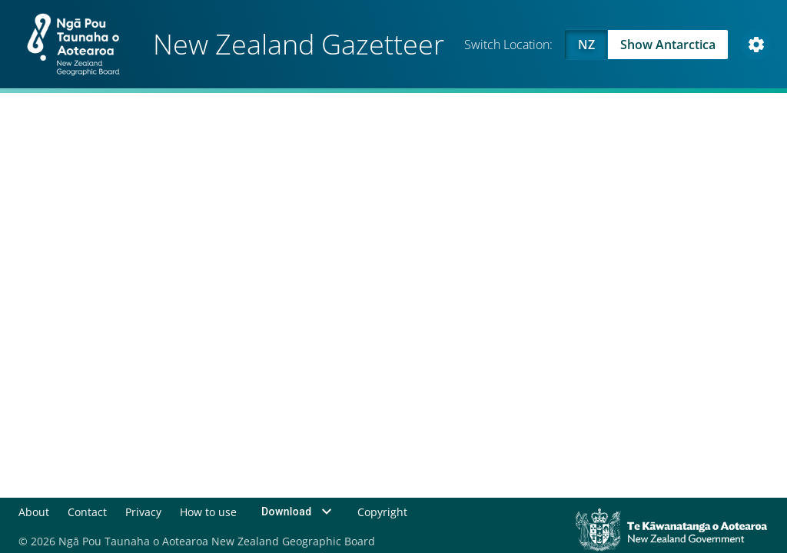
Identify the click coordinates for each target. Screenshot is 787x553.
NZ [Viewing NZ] (586, 44)
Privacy (143, 511)
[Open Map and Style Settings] (756, 44)
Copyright (382, 511)
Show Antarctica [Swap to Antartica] (668, 44)
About (33, 511)
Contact (87, 511)
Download (298, 511)
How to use (208, 511)
